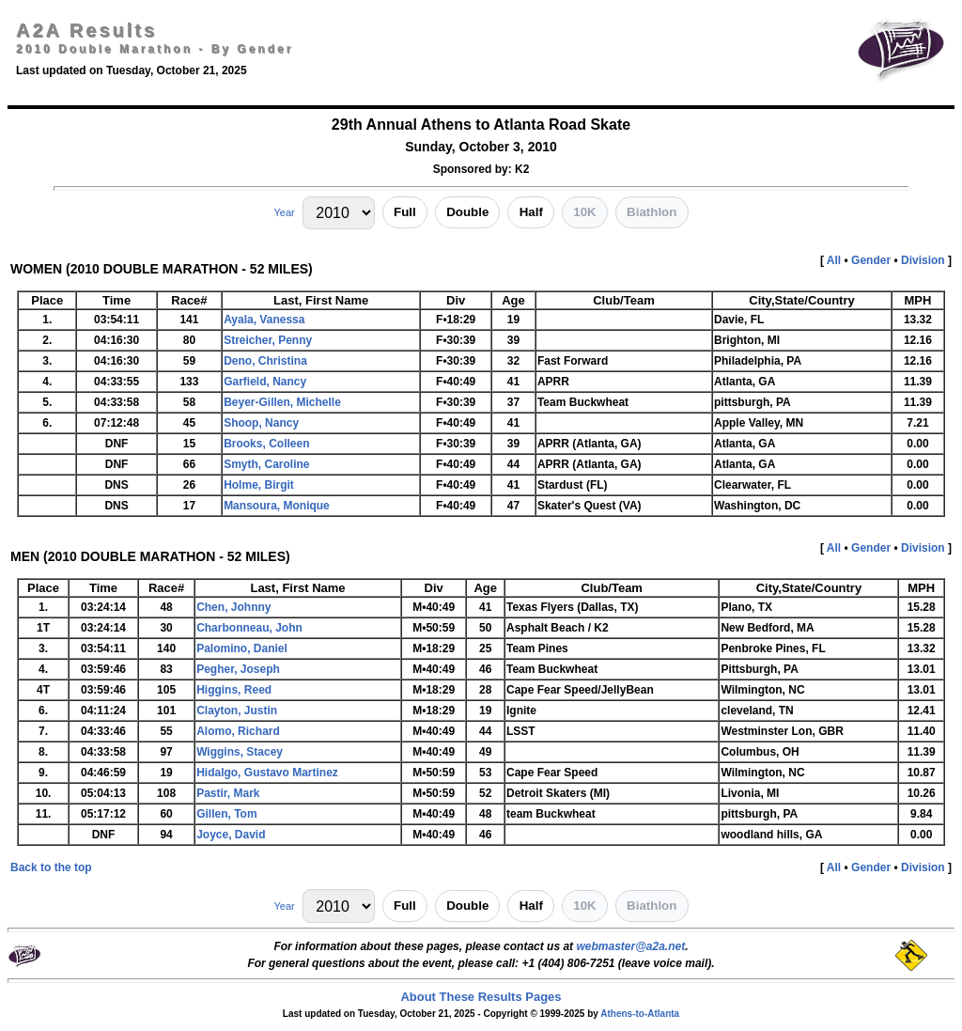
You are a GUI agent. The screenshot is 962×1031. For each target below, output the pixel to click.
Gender (871, 260)
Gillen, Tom (226, 813)
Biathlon (651, 212)
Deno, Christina (265, 360)
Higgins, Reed (234, 689)
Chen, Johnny (233, 607)
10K (584, 212)
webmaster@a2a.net (630, 946)
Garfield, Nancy (265, 381)
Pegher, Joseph (238, 669)
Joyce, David (230, 834)
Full (405, 212)
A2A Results (86, 30)
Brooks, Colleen (266, 443)
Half (531, 212)
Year (283, 212)
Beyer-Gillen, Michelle (282, 402)
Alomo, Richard (238, 731)
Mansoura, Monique (277, 505)
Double (467, 212)
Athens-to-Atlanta (639, 1013)
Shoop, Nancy (261, 423)
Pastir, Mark (227, 793)
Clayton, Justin (236, 710)
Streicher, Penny (268, 340)
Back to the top (51, 867)
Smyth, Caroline (266, 464)
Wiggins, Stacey (239, 751)
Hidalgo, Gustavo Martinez (267, 772)
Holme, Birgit (259, 485)
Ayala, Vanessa (264, 319)
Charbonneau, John (249, 627)
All (834, 260)
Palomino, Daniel (241, 648)
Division (923, 260)
